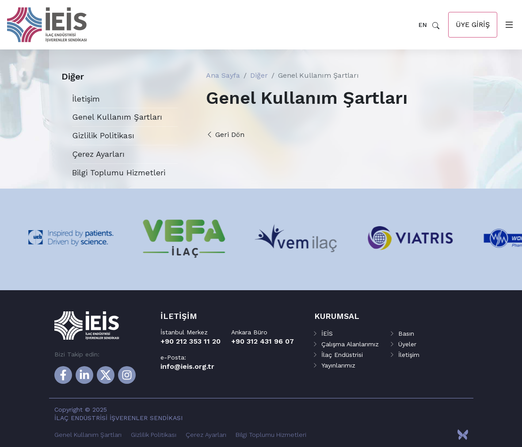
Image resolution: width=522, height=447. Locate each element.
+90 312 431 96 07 (262, 341)
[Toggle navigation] (507, 24)
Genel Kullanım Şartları (117, 116)
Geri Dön (225, 134)
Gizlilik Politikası (103, 135)
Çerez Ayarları (98, 154)
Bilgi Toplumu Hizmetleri (118, 172)
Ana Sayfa (223, 75)
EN (423, 24)
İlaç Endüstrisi (342, 354)
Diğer (259, 75)
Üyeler (407, 344)
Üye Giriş (473, 24)
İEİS (327, 333)
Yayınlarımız (338, 365)
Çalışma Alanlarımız (350, 344)
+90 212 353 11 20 (190, 341)
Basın (406, 333)
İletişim (86, 98)
